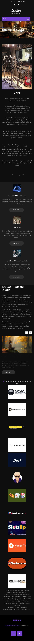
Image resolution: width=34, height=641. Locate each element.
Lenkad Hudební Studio (12, 625)
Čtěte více (8, 372)
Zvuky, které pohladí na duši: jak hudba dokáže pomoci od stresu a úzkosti (16, 357)
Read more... (16, 210)
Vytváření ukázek (17, 196)
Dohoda (17, 227)
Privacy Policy (24, 625)
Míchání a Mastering (17, 261)
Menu (4, 19)
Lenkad (16, 10)
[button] (30, 332)
